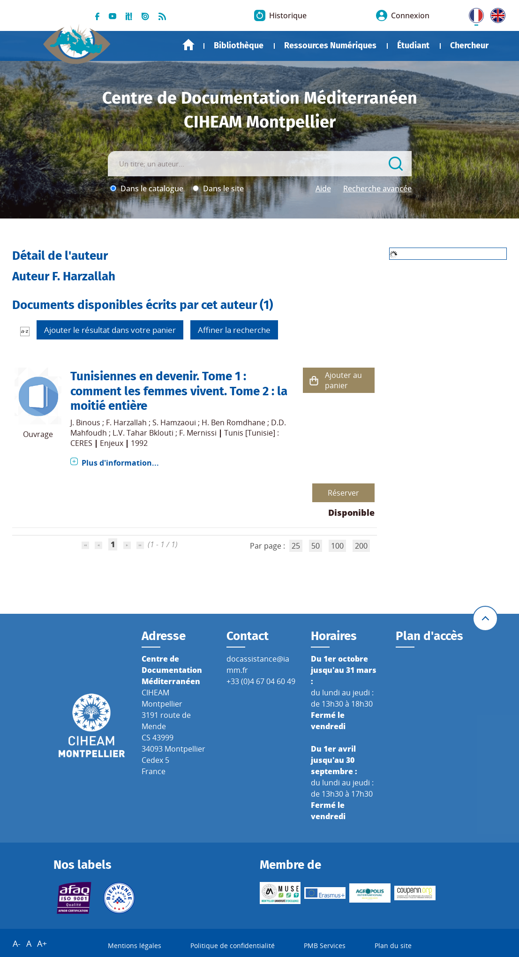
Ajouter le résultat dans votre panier (110, 329)
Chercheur (469, 45)
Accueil (188, 45)
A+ (42, 943)
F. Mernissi (198, 433)
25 (296, 546)
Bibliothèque (238, 45)
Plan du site (393, 945)
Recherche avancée (377, 188)
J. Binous (85, 422)
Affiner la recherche (234, 329)
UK (495, 13)
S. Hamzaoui (174, 422)
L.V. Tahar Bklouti (143, 433)
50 (315, 546)
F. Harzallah (126, 422)
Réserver (343, 493)
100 (337, 546)
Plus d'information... (120, 463)
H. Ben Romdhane (233, 422)
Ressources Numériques (330, 45)
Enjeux (111, 443)
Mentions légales (134, 945)
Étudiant (413, 45)
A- (17, 943)
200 (361, 546)
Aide (323, 188)
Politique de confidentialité (232, 945)
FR (473, 13)
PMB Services (325, 945)
